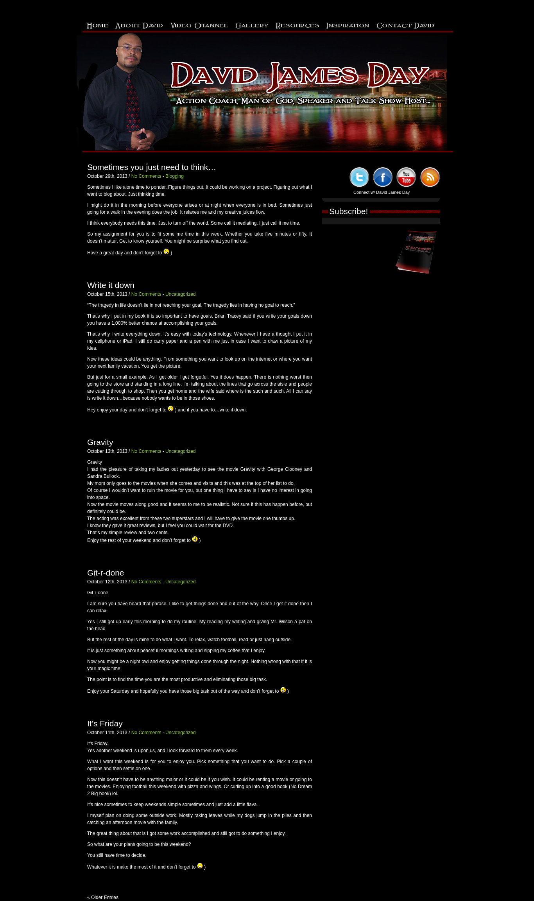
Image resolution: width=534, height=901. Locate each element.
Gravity (100, 442)
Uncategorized (180, 294)
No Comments (146, 176)
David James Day (393, 192)
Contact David (405, 24)
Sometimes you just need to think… (151, 167)
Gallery (252, 24)
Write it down (110, 285)
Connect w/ (364, 192)
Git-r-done (105, 572)
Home (97, 24)
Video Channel (199, 24)
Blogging (174, 176)
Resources (298, 24)
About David (139, 24)
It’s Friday (105, 723)
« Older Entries (102, 897)
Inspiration (347, 24)
